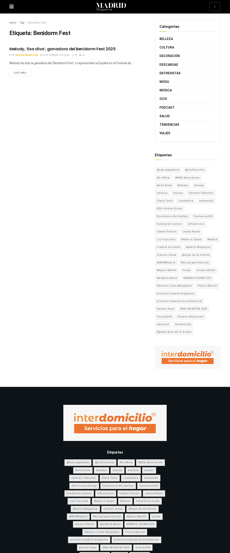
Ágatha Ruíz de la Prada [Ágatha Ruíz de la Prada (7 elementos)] (174, 332)
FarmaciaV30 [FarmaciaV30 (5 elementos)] (203, 216)
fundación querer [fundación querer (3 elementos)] (169, 224)
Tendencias (169, 124)
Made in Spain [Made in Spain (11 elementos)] (191, 239)
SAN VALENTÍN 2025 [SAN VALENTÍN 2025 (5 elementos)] (193, 309)
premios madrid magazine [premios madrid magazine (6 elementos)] (176, 293)
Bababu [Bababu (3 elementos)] (183, 185)
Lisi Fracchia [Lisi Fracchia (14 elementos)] (166, 239)
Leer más (20, 73)
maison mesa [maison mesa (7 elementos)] (166, 255)
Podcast (167, 107)
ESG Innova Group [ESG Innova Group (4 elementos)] (169, 208)
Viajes (164, 133)
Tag (22, 23)
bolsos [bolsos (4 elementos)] (178, 193)
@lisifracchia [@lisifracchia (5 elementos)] (194, 170)
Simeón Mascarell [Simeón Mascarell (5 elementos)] (190, 317)
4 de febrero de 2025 (54, 55)
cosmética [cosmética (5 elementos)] (185, 201)
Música (165, 90)
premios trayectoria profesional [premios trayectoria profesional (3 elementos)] (179, 301)
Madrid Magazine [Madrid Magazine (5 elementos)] (198, 247)
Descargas (168, 64)
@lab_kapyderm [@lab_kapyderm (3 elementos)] (168, 170)
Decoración (169, 56)
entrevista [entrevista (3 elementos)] (206, 201)
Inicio (12, 23)
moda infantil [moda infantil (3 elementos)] (205, 270)
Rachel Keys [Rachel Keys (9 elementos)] (165, 309)
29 (82, 55)
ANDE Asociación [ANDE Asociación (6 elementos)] (187, 178)
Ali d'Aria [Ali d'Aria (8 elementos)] (163, 178)
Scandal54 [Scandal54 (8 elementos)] (164, 317)
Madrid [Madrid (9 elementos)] (212, 239)
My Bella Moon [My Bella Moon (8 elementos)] (167, 278)
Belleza (166, 39)
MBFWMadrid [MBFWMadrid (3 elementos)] (166, 262)
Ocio (163, 99)
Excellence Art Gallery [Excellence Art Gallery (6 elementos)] (172, 216)
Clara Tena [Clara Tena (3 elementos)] (164, 201)
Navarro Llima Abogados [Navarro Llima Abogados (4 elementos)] (174, 286)
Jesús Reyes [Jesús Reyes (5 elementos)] (191, 232)
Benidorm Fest (37, 23)
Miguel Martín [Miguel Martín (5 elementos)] (167, 270)
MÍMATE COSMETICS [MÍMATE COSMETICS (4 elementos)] (197, 278)
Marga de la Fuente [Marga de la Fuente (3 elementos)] (196, 255)
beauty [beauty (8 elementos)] (199, 185)
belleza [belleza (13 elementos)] (162, 193)
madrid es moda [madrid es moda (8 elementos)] (168, 247)
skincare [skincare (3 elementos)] (163, 324)
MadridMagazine (26, 55)
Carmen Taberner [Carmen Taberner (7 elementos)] (201, 193)
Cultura (166, 47)
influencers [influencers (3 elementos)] (196, 224)
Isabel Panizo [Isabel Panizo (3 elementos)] (167, 232)
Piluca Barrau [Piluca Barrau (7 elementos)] (207, 286)
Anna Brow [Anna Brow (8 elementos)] (164, 185)
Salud (164, 116)
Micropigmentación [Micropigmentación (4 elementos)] (195, 262)
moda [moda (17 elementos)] (186, 270)
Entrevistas (170, 73)
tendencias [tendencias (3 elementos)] (183, 324)
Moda (164, 81)
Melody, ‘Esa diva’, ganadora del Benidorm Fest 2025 (62, 49)
